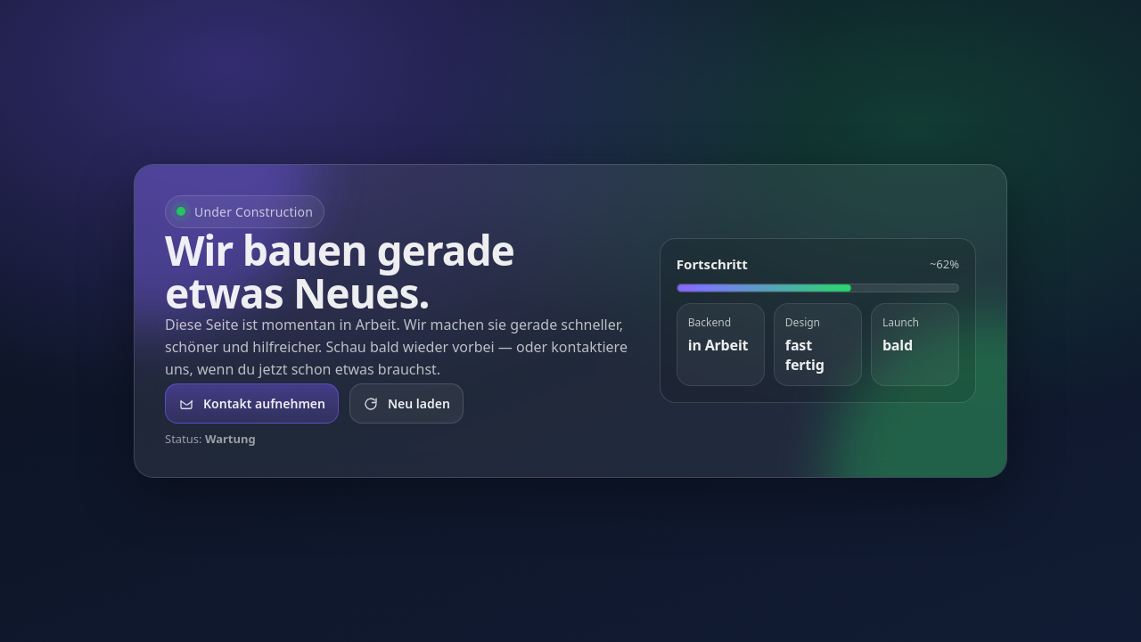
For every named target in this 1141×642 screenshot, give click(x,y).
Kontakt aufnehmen (251, 403)
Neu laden (406, 403)
